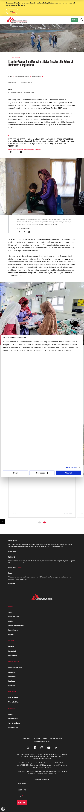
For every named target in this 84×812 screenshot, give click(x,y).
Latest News (11, 672)
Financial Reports (13, 630)
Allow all (68, 473)
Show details (71, 467)
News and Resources (22, 77)
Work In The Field (13, 697)
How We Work (12, 651)
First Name (21, 784)
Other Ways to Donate (14, 723)
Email (19, 796)
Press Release (36, 77)
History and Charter (13, 617)
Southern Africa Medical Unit (16, 626)
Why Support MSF (13, 727)
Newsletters (11, 681)
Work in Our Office (13, 702)
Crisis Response (12, 655)
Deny (15, 473)
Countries (11, 647)
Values (10, 612)
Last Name (21, 790)
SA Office (10, 621)
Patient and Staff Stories (15, 668)
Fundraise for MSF (13, 719)
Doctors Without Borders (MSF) (50, 108)
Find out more (12, 551)
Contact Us (11, 634)
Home (10, 77)
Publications (11, 685)
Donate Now (11, 583)
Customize (42, 473)
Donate (74, 20)
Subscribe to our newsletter (42, 779)
